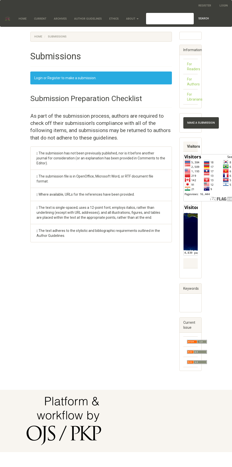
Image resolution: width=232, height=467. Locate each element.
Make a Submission (201, 122)
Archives (60, 18)
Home (23, 18)
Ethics (114, 18)
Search (203, 18)
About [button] (132, 18)
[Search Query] (170, 18)
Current (40, 18)
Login (224, 5)
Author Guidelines (88, 18)
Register (204, 5)
